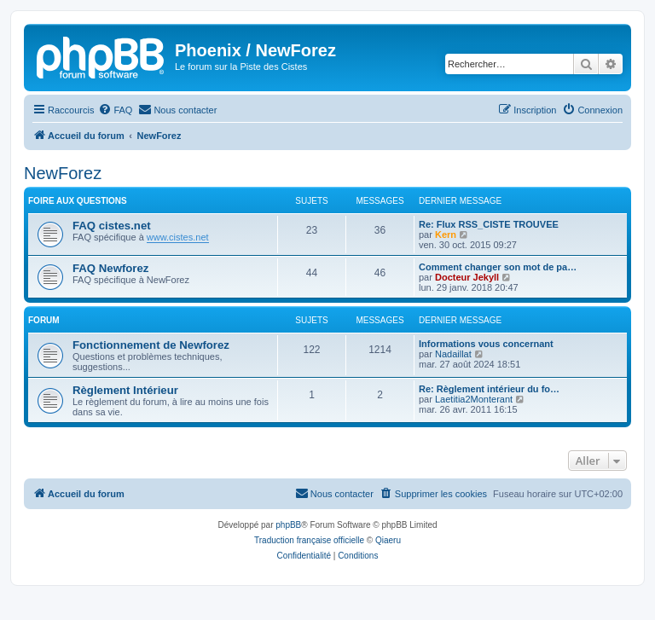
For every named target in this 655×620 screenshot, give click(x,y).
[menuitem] (115, 110)
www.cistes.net (178, 237)
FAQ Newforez (110, 268)
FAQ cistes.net (111, 225)
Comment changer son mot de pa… (498, 267)
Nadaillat (453, 354)
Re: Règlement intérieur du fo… (489, 389)
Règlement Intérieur (125, 390)
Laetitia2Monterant (474, 399)
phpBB (288, 525)
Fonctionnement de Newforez (150, 345)
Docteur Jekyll (467, 277)
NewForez (62, 173)
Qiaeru (388, 540)
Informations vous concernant (486, 344)
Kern (445, 234)
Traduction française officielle (309, 540)
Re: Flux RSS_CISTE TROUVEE (489, 224)
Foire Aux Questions (77, 201)
